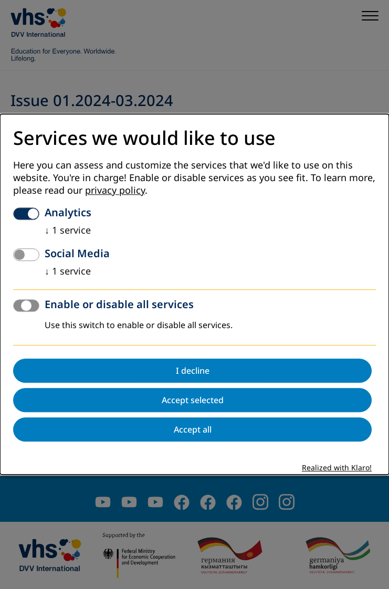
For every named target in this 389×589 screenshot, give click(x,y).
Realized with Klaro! (337, 468)
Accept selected (193, 400)
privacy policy (115, 191)
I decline (192, 371)
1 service (68, 231)
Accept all (193, 430)
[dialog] (194, 294)
